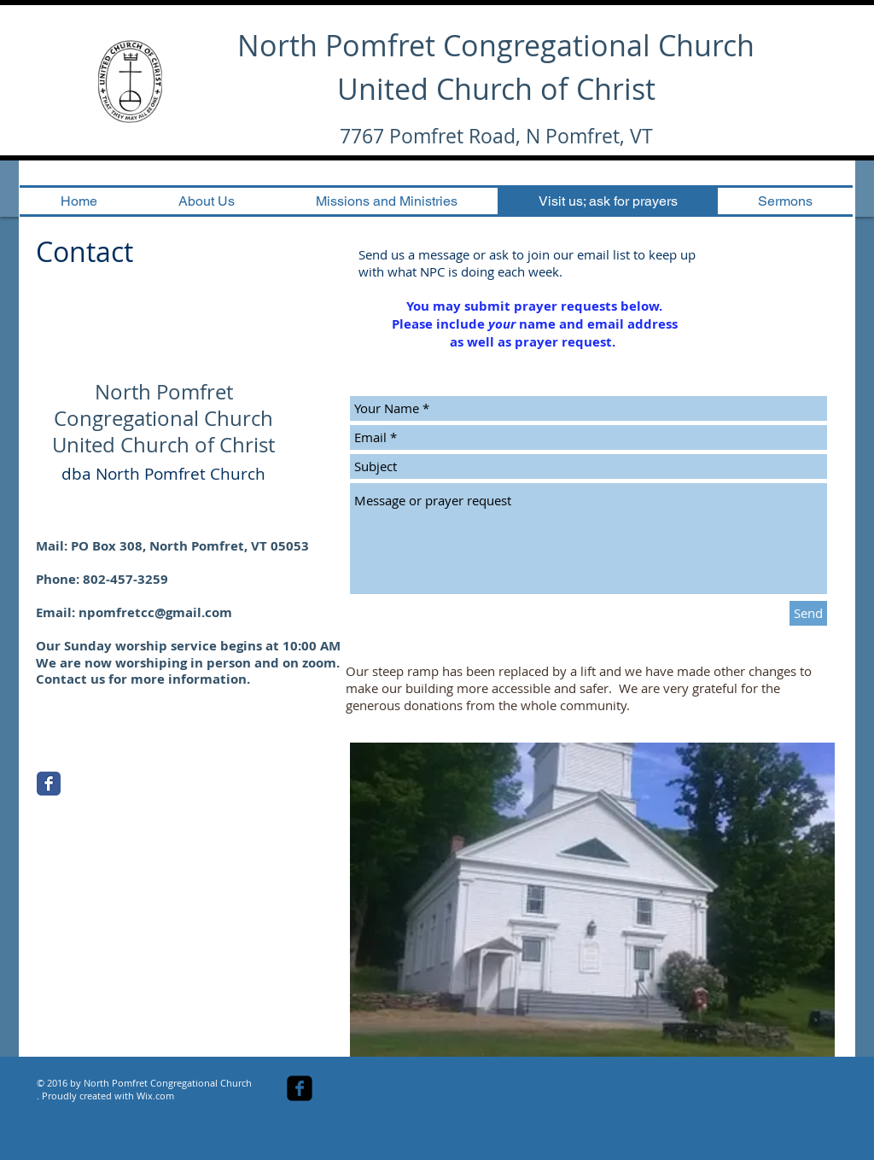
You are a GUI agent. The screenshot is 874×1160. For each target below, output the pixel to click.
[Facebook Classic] (49, 784)
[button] (592, 900)
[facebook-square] (299, 1088)
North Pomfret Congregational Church (496, 45)
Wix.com (155, 1095)
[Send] (808, 613)
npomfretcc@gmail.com (155, 612)
